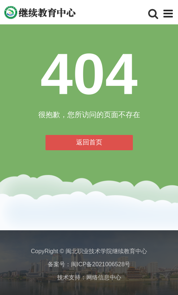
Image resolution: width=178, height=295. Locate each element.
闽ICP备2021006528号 (101, 264)
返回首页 (89, 142)
